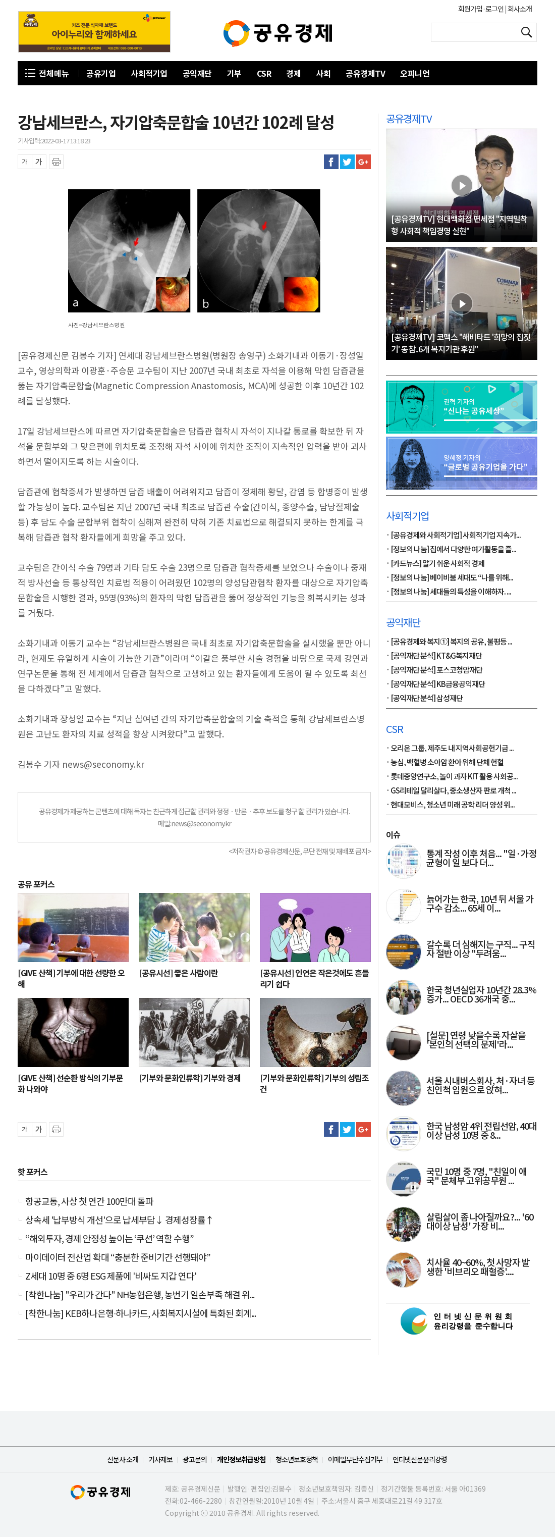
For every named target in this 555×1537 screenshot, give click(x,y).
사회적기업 (149, 73)
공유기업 (101, 73)
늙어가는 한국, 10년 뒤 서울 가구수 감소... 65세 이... (480, 904)
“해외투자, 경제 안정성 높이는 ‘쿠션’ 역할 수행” (109, 1238)
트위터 (347, 161)
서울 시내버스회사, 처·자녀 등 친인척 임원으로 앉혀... (480, 1086)
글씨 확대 (39, 161)
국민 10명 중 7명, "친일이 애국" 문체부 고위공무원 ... (476, 1177)
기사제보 (160, 1459)
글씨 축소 (25, 161)
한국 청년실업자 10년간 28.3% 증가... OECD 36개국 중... (481, 995)
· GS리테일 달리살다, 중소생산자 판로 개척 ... (451, 791)
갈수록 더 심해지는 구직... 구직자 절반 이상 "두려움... (480, 949)
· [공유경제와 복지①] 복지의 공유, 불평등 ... (449, 642)
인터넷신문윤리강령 (420, 1459)
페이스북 (331, 161)
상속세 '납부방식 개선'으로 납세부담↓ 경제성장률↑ (119, 1219)
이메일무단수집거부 (355, 1459)
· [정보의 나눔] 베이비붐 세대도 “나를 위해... (449, 577)
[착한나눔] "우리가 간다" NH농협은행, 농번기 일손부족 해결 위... (139, 1294)
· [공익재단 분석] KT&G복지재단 (434, 656)
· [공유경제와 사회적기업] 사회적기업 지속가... (453, 535)
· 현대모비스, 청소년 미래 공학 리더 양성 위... (450, 805)
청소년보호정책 (296, 1459)
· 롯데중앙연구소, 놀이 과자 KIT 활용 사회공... (452, 776)
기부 (234, 73)
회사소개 (519, 9)
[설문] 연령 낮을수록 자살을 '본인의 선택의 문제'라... (476, 1040)
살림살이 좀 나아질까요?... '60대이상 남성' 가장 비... (479, 1222)
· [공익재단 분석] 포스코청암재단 (434, 670)
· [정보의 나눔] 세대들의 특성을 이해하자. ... (448, 592)
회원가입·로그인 (481, 9)
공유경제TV (365, 73)
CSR (264, 73)
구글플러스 (363, 161)
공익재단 (197, 73)
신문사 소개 (122, 1459)
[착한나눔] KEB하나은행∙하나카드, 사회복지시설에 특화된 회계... (140, 1312)
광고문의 (195, 1459)
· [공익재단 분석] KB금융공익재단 (435, 684)
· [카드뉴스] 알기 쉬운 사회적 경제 (435, 563)
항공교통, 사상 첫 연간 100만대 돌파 (89, 1200)
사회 (323, 73)
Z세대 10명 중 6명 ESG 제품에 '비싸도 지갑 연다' (110, 1275)
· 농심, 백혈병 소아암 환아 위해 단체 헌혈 (445, 762)
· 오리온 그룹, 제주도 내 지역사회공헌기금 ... (450, 748)
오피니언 (414, 73)
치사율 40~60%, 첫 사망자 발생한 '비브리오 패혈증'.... (478, 1267)
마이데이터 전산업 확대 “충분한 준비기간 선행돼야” (117, 1256)
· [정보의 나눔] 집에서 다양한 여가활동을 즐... (451, 549)
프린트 (56, 161)
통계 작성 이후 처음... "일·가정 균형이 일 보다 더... (481, 859)
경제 (293, 73)
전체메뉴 (54, 73)
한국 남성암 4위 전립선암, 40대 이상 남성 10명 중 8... (481, 1131)
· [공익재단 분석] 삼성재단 (424, 698)
